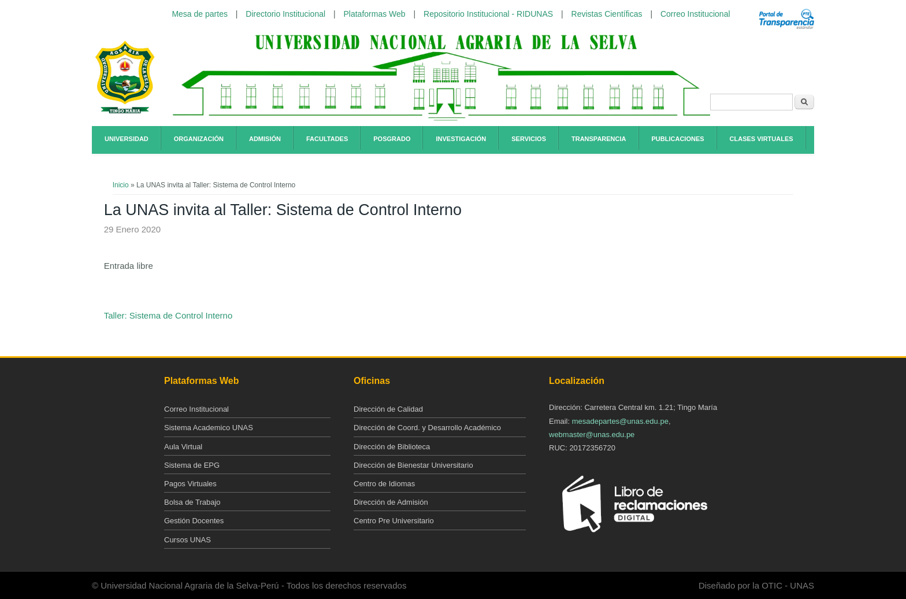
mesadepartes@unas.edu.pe (620, 421)
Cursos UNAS (187, 539)
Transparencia (598, 138)
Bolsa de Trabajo (192, 502)
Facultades (327, 138)
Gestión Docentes (194, 520)
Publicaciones (678, 138)
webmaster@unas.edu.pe (591, 434)
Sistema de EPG (192, 465)
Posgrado (391, 138)
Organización (199, 138)
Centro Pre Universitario (394, 520)
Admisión (265, 138)
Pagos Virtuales (190, 483)
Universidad (126, 138)
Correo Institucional (695, 14)
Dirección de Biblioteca (392, 446)
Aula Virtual (183, 446)
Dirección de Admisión (391, 502)
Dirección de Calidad (388, 409)
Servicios (528, 138)
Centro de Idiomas (384, 483)
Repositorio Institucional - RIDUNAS (488, 14)
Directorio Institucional (285, 14)
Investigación (461, 138)
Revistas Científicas (607, 14)
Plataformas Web (375, 14)
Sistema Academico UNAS (208, 427)
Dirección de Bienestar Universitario (413, 465)
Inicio (121, 185)
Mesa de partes (200, 14)
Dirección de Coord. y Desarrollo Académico (427, 427)
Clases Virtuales (761, 138)
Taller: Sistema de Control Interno (168, 315)
